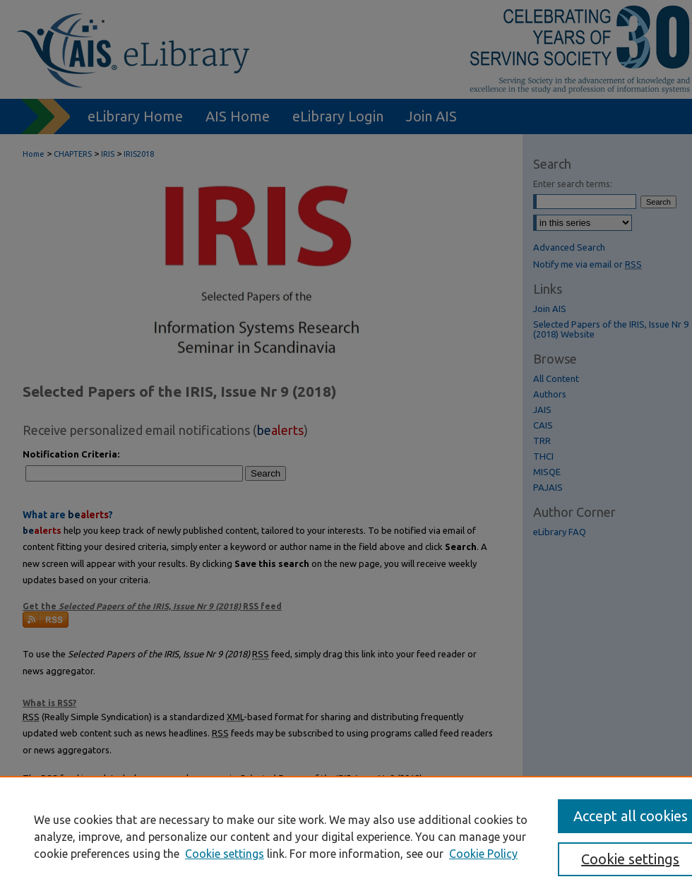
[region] (346, 836)
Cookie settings (224, 853)
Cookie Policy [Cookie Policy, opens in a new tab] (483, 853)
